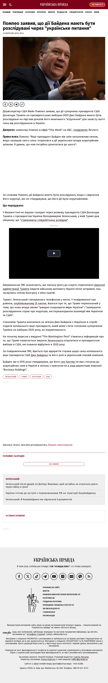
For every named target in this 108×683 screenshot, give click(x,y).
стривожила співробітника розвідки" (44, 220)
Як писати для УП (51, 608)
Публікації (18, 12)
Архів (96, 12)
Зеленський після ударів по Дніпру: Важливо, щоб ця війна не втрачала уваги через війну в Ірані (52, 485)
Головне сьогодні (13, 456)
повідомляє (80, 129)
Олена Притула (48, 659)
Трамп (24, 377)
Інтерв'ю (41, 12)
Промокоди (49, 616)
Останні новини (15, 515)
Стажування (49, 612)
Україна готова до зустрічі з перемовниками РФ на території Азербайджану (51, 493)
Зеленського (55, 340)
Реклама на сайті (51, 587)
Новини (6, 12)
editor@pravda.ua (79, 659)
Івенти (51, 12)
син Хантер (68, 361)
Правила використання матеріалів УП (61, 594)
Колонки (30, 12)
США (48, 377)
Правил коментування (60, 445)
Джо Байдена (39, 355)
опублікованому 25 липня (30, 303)
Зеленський (10, 377)
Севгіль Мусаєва (81, 657)
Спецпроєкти (76, 12)
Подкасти (62, 12)
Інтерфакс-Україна (35, 634)
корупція (36, 377)
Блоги (88, 12)
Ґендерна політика (52, 601)
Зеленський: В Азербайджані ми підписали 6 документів (39, 499)
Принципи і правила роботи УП (58, 605)
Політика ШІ (49, 598)
